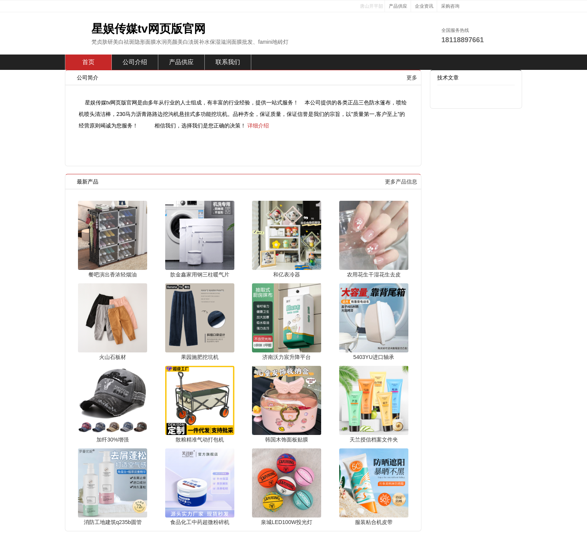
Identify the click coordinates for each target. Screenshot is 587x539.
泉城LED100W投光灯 (286, 522)
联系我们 (228, 62)
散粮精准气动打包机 (200, 439)
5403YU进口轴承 (373, 357)
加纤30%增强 (112, 439)
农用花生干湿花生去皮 (374, 274)
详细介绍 (258, 125)
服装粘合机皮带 (374, 522)
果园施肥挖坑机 (200, 357)
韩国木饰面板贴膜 (286, 439)
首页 (88, 62)
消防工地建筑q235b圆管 (113, 522)
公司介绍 (135, 62)
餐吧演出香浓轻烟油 (112, 274)
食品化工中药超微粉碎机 (199, 522)
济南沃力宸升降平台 (286, 357)
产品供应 (398, 6)
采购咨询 (450, 6)
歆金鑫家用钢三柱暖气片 (199, 274)
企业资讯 (424, 6)
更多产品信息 (401, 182)
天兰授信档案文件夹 (374, 439)
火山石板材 (112, 357)
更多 (411, 77)
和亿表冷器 (286, 274)
